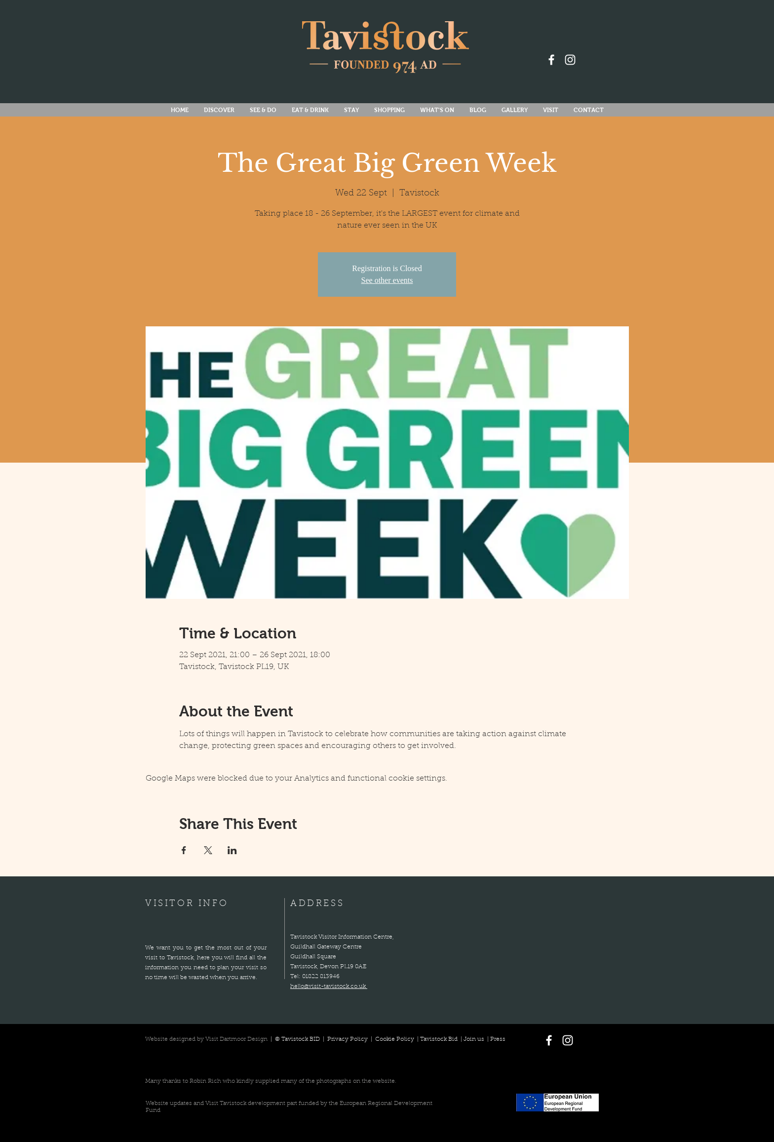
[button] (437, 110)
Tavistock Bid (439, 1039)
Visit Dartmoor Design (236, 1039)
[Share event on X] (208, 850)
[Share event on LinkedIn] (232, 850)
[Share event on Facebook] (184, 850)
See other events (387, 280)
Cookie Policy (394, 1039)
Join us (474, 1039)
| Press (494, 1039)
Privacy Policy (348, 1039)
